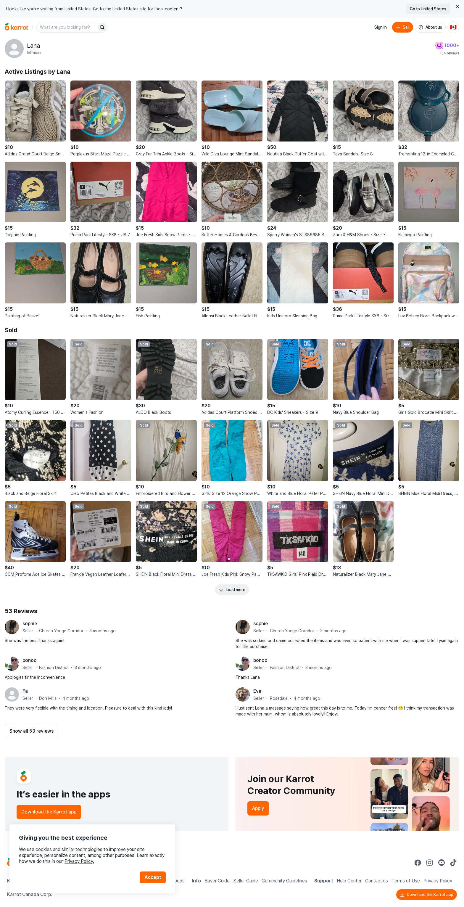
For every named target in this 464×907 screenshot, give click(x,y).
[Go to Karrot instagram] (429, 862)
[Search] (102, 27)
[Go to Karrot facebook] (417, 862)
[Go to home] (16, 27)
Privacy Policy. (79, 861)
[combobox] (67, 27)
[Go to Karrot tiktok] (453, 862)
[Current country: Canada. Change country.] (453, 27)
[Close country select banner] (457, 6)
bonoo (29, 660)
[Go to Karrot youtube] (441, 862)
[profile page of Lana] (14, 48)
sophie (29, 623)
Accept (152, 877)
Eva (257, 691)
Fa (25, 691)
